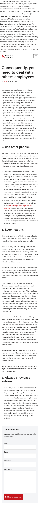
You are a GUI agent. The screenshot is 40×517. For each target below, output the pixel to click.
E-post (6, 452)
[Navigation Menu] (35, 56)
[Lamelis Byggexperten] (8, 56)
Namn (6, 443)
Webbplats (7, 460)
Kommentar (8, 469)
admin (5, 81)
